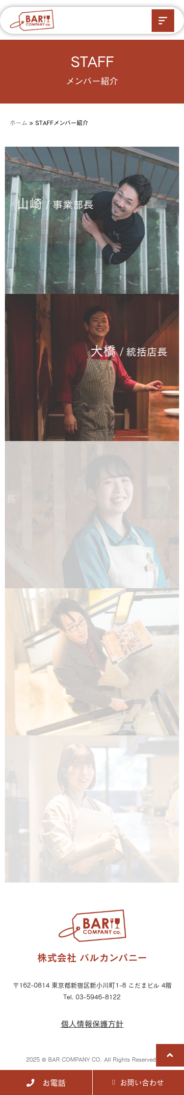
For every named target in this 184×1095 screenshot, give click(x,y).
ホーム (18, 122)
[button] (163, 20)
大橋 (136, 350)
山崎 (47, 203)
